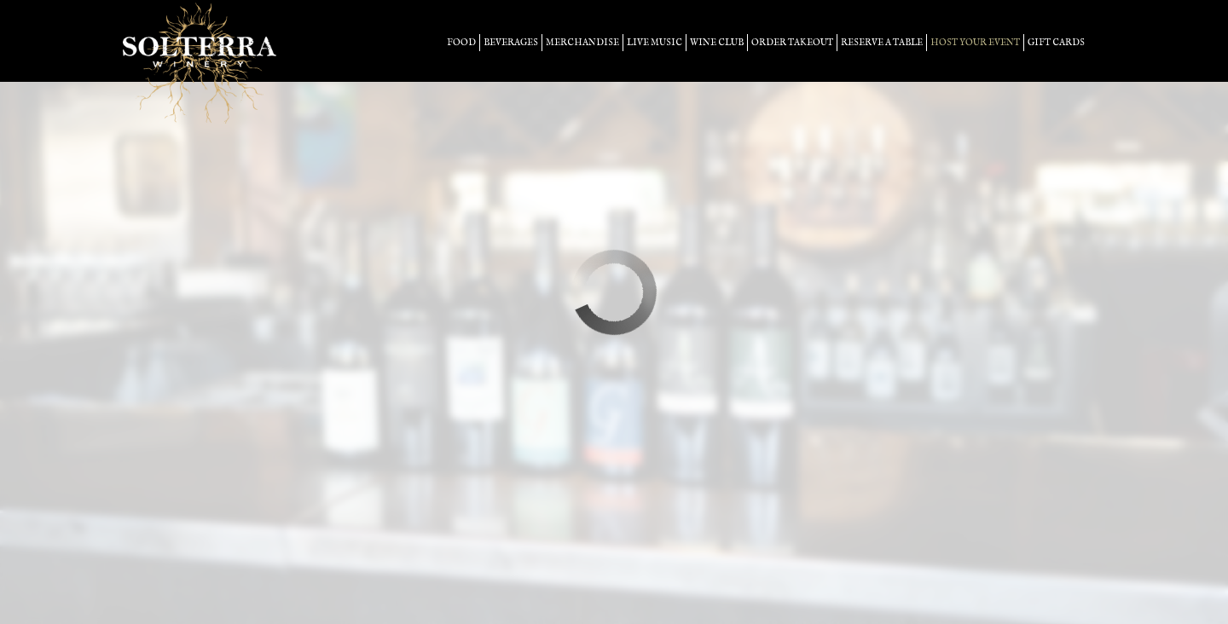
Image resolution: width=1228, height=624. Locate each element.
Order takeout (792, 43)
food (461, 43)
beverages (511, 43)
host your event (975, 43)
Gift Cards (1056, 43)
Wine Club (717, 43)
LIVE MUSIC (654, 43)
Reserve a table (882, 43)
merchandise (582, 43)
